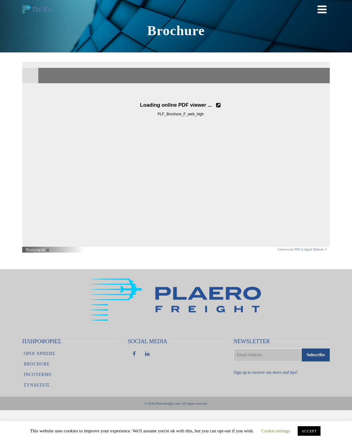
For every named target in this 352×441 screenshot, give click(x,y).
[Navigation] (322, 9)
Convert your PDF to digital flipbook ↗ (302, 249)
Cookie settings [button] (275, 430)
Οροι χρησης (39, 353)
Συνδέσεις (37, 385)
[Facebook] (134, 354)
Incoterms (38, 374)
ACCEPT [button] (309, 431)
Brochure (37, 364)
